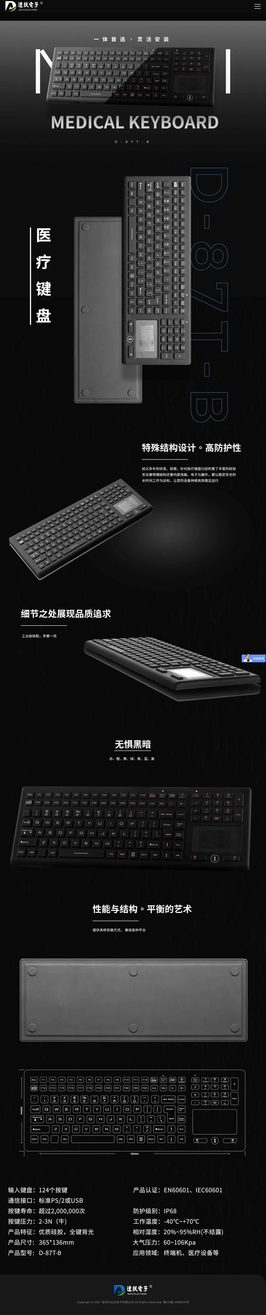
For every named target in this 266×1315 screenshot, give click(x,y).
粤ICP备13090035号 (176, 1302)
